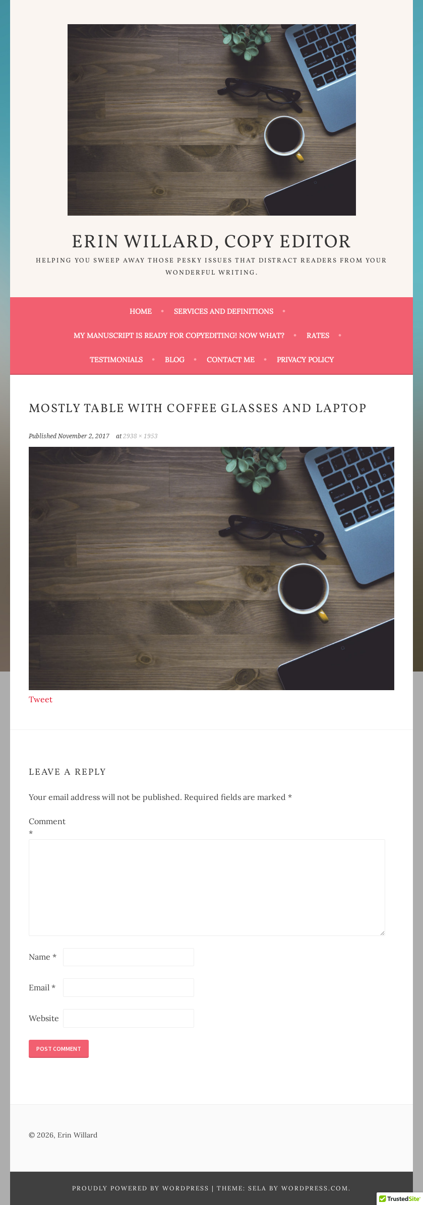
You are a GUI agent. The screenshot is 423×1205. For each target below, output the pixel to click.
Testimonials (116, 359)
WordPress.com (314, 1188)
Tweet (40, 699)
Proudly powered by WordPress (140, 1188)
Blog (175, 359)
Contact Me (231, 359)
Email (42, 987)
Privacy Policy (305, 359)
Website (44, 1018)
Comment (45, 827)
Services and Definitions (223, 311)
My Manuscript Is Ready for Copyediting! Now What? (179, 335)
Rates (318, 335)
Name (42, 957)
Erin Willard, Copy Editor (212, 242)
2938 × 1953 (140, 436)
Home (141, 311)
